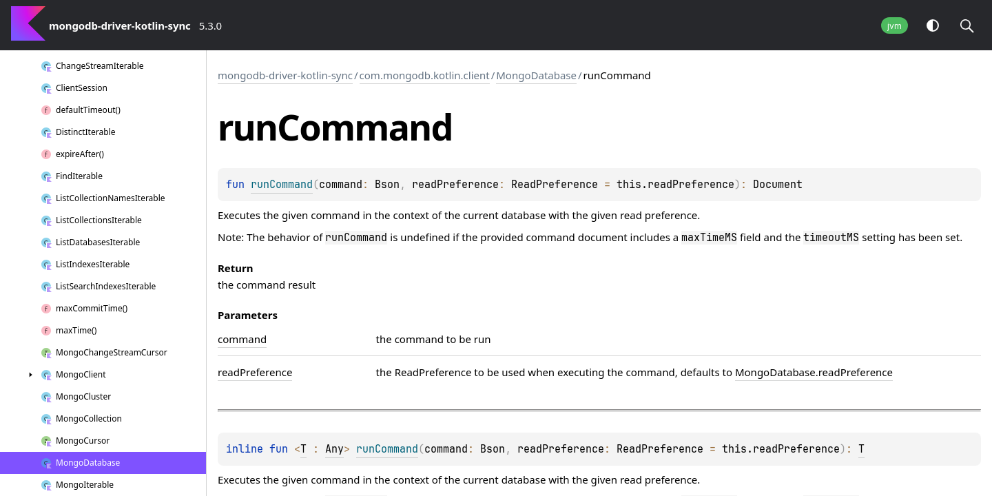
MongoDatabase (536, 75)
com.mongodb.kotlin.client (425, 75)
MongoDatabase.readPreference (814, 372)
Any (334, 449)
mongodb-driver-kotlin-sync (285, 75)
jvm (894, 26)
